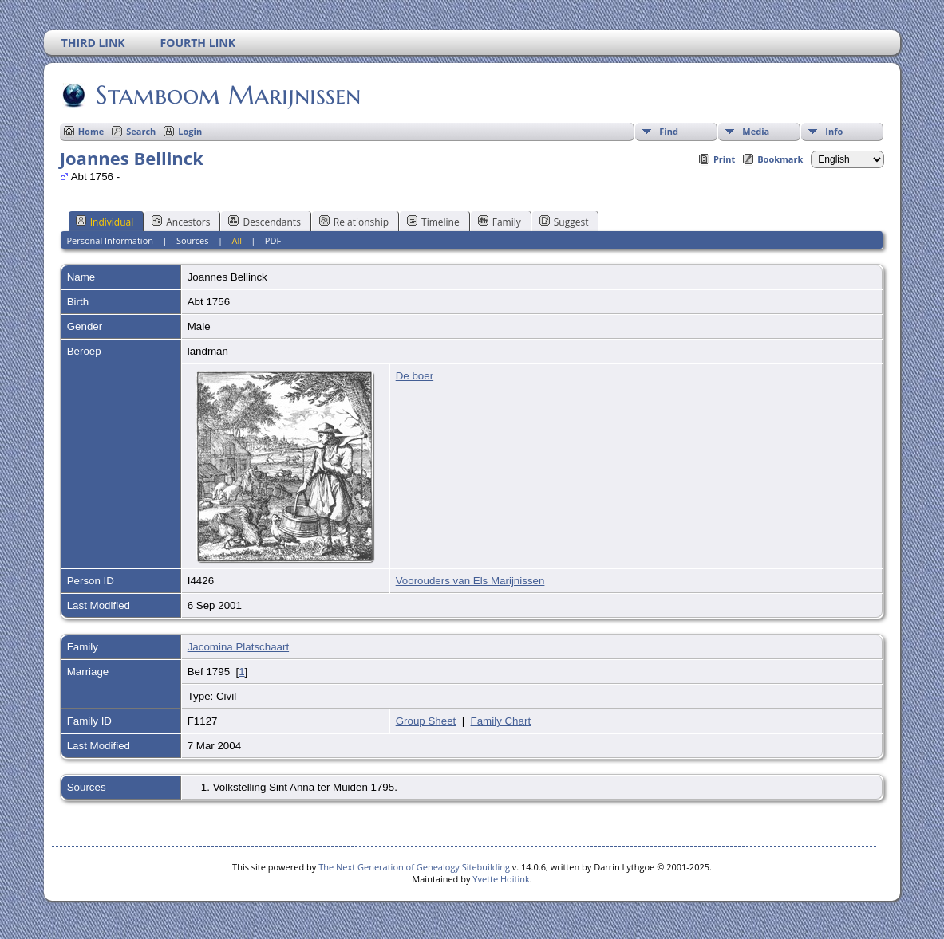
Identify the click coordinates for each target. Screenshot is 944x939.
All (236, 240)
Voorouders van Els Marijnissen (470, 581)
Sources (192, 240)
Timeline (433, 221)
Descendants (264, 221)
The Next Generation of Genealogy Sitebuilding (414, 867)
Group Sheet (426, 721)
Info (834, 131)
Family (499, 221)
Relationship (354, 221)
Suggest (564, 221)
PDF (273, 240)
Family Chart (501, 721)
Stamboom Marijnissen (227, 95)
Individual (105, 221)
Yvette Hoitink (500, 879)
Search (141, 131)
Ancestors (181, 221)
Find (668, 131)
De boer (414, 376)
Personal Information (109, 240)
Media (755, 131)
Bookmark (780, 159)
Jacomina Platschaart (238, 647)
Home (91, 131)
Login (190, 131)
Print (724, 159)
